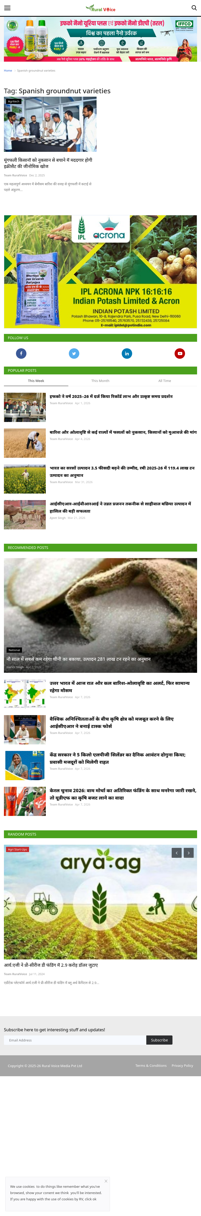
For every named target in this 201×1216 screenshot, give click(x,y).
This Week (36, 380)
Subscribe (159, 1040)
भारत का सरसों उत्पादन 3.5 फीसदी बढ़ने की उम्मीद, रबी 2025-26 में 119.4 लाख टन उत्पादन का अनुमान (122, 471)
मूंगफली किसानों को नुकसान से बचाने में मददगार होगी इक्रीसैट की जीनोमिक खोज (48, 163)
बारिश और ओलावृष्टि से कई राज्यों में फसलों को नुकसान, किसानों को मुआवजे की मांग (123, 432)
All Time (164, 380)
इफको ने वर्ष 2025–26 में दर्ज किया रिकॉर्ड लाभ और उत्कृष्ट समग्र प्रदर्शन (111, 396)
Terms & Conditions (150, 1065)
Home (8, 70)
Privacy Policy (182, 1065)
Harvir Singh (15, 667)
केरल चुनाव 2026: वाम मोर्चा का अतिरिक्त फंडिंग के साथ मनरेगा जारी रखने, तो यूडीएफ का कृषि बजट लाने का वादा (123, 794)
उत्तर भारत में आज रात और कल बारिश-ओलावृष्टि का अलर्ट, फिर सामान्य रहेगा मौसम (120, 686)
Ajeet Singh (58, 518)
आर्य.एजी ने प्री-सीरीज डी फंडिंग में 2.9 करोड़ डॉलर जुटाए (51, 965)
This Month (100, 380)
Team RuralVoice (15, 175)
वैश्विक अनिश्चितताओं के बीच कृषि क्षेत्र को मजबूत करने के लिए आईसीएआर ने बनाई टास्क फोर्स (112, 722)
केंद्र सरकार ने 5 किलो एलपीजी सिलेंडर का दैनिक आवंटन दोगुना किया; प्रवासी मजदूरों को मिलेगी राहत (118, 758)
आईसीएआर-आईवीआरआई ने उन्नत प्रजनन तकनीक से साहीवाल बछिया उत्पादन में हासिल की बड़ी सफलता (120, 507)
